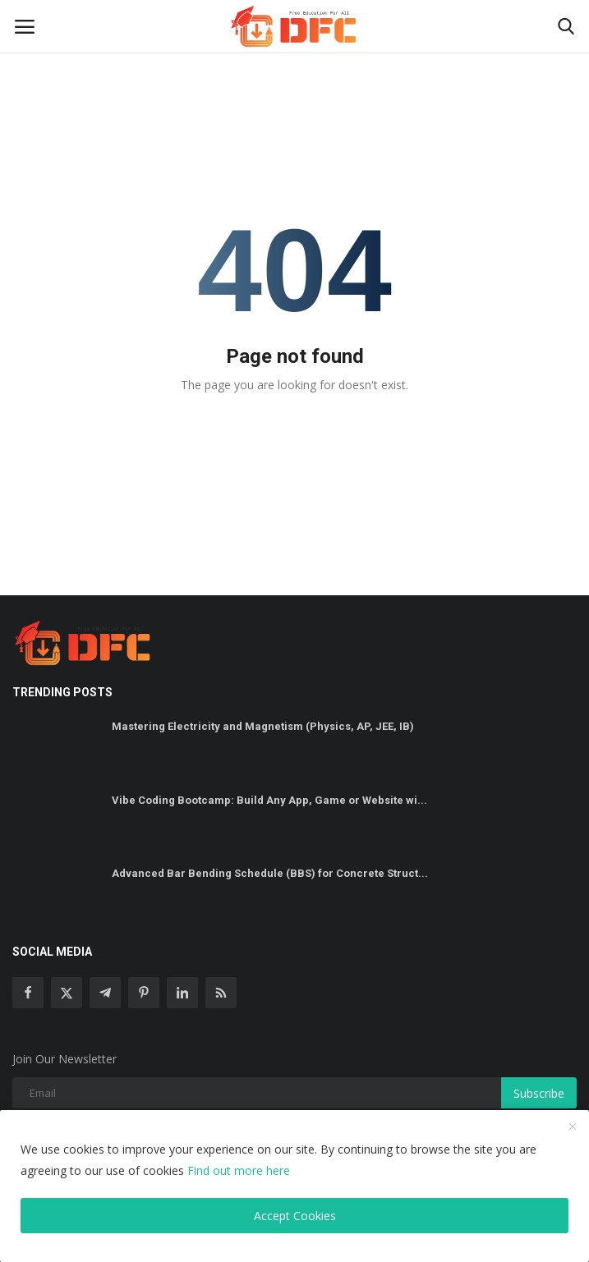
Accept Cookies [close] (295, 1215)
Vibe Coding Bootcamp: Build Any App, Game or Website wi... (269, 800)
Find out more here (238, 1170)
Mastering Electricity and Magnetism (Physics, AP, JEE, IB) (263, 726)
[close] (572, 1127)
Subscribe (538, 1093)
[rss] (221, 992)
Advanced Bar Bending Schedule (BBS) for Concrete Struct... (270, 873)
